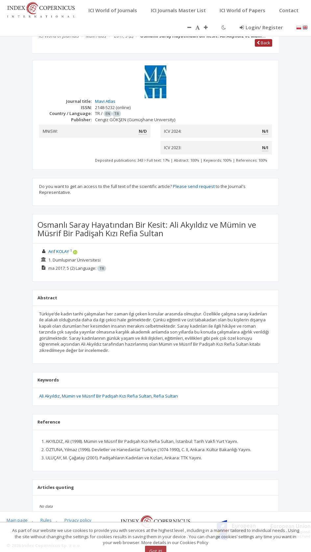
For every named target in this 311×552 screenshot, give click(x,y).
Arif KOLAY (58, 251)
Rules (46, 520)
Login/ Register (261, 27)
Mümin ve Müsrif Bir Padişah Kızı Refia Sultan (107, 396)
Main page (17, 520)
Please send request (194, 186)
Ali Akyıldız (49, 396)
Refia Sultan (166, 396)
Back (263, 43)
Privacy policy (77, 520)
